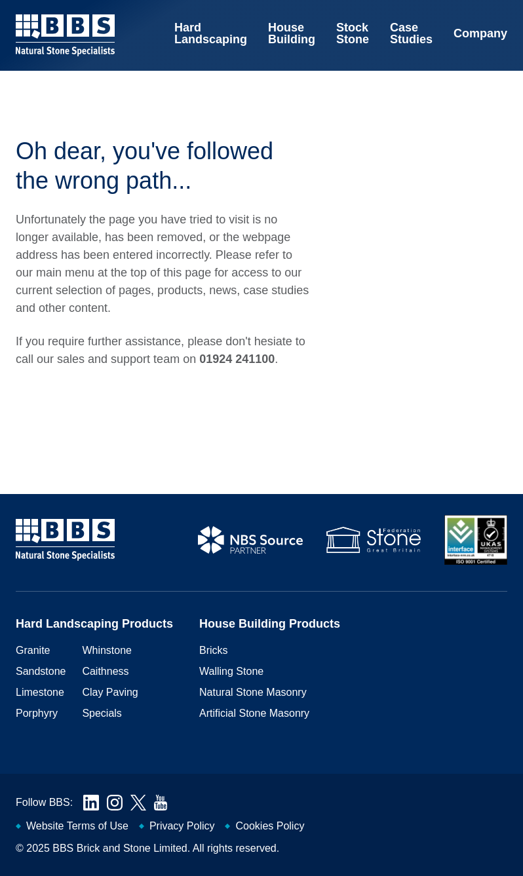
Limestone (40, 692)
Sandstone (41, 671)
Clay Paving (110, 692)
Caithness (105, 671)
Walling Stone (231, 671)
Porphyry (37, 713)
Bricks (213, 650)
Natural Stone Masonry (253, 692)
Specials (101, 713)
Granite (33, 650)
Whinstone (107, 650)
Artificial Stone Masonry (254, 713)
